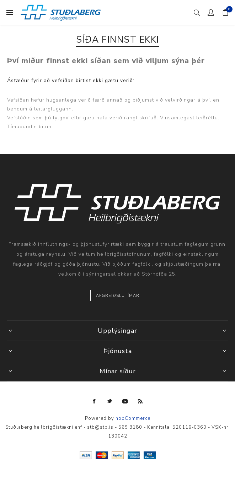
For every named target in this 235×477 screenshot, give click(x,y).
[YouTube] (125, 401)
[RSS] (140, 401)
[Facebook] (94, 401)
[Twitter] (110, 401)
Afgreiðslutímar (117, 295)
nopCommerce (133, 418)
